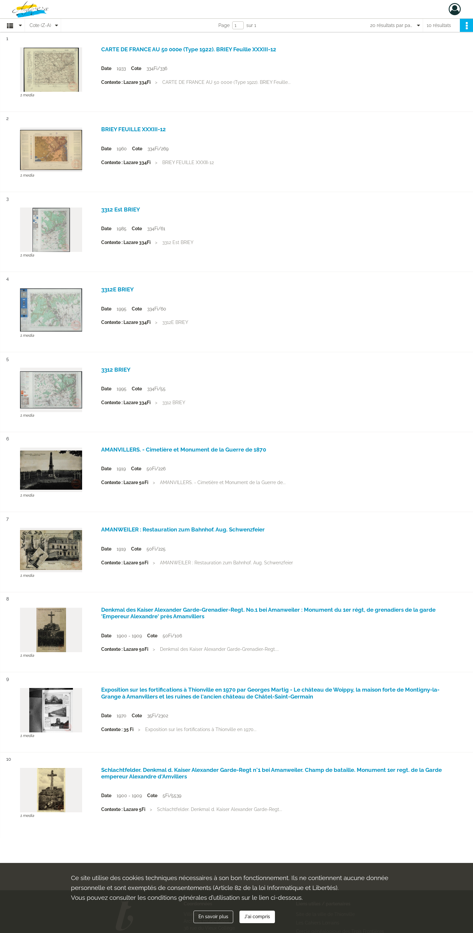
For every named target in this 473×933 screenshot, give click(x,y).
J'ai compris (257, 916)
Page (224, 25)
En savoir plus (213, 916)
